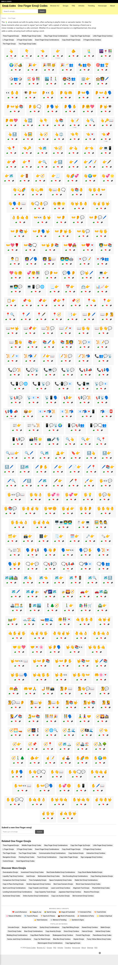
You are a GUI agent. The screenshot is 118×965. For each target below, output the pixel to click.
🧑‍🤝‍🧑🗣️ (67, 716)
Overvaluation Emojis (10, 872)
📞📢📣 (85, 370)
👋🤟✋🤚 (79, 204)
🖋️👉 (58, 481)
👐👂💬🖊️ (98, 217)
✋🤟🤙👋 (81, 800)
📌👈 (26, 301)
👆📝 (74, 120)
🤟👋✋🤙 (96, 647)
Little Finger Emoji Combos (102, 36)
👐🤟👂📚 (50, 245)
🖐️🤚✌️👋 (30, 508)
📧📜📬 (66, 411)
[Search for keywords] (20, 11)
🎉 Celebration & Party (85, 916)
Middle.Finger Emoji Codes (31, 36)
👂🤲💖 (11, 120)
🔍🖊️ (29, 453)
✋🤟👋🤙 (59, 800)
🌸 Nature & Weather (13, 916)
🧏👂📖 (65, 689)
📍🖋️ (41, 314)
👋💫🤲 (36, 190)
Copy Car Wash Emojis (42, 939)
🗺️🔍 (92, 578)
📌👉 (42, 301)
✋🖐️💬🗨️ (15, 800)
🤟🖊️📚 (101, 661)
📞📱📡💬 (41, 384)
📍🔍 (10, 314)
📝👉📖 (48, 356)
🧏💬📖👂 (16, 703)
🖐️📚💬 (10, 508)
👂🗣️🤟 (52, 107)
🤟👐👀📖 (19, 661)
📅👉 (70, 287)
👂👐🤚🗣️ (103, 93)
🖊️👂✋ (41, 467)
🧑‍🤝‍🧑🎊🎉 (51, 716)
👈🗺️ (42, 148)
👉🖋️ (106, 162)
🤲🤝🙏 (30, 689)
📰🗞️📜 (33, 425)
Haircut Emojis (87, 931)
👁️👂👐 (30, 93)
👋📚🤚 (76, 190)
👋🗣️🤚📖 (17, 204)
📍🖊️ (25, 314)
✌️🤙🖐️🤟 (68, 813)
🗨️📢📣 (67, 564)
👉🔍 (42, 162)
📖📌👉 (30, 328)
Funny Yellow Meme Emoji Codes (99, 939)
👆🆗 (28, 120)
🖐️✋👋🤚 (105, 508)
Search (42, 11)
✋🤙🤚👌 (37, 800)
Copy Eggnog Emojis (72, 943)
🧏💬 (104, 689)
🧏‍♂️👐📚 (33, 716)
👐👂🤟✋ (63, 231)
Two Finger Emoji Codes (27, 44)
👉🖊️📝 (90, 162)
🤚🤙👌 (81, 633)
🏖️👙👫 (33, 79)
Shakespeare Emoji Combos (63, 935)
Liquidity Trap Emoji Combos (13, 876)
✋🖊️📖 (97, 786)
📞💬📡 (32, 370)
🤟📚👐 (83, 661)
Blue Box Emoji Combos (61, 939)
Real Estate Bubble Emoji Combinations (61, 872)
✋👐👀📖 (22, 786)
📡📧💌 (33, 398)
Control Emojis (8, 861)
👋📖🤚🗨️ (57, 190)
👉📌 (11, 162)
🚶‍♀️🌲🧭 (52, 605)
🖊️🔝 (26, 481)
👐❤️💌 (87, 245)
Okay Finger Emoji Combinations (56, 36)
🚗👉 (84, 592)
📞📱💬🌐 (19, 384)
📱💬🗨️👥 (98, 425)
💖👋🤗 (15, 273)
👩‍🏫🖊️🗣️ (31, 259)
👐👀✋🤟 (42, 217)
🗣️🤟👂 (14, 564)
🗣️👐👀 (67, 550)
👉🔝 (58, 162)
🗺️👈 (43, 578)
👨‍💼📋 (14, 259)
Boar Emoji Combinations (33, 931)
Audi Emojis (30, 876)
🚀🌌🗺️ (50, 592)
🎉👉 (32, 65)
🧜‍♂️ (89, 51)
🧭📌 (32, 744)
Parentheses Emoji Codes (102, 935)
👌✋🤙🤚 (20, 217)
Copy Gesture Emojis (76, 853)
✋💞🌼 (64, 786)
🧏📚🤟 (71, 703)
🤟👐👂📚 (41, 661)
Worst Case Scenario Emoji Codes (88, 884)
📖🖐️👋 (83, 328)
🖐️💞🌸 (53, 495)
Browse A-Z (54, 6)
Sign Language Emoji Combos (91, 857)
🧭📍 (48, 744)
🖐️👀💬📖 (16, 495)
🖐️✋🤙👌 (19, 522)
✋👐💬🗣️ (44, 786)
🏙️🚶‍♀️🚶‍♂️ (51, 79)
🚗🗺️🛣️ (101, 592)
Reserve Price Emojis (91, 892)
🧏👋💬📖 (85, 689)
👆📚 (59, 120)
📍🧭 (56, 314)
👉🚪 (24, 176)
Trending (91, 6)
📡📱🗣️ (51, 398)
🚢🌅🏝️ (16, 605)
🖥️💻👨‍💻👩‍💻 (63, 522)
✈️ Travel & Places (31, 916)
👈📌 (105, 134)
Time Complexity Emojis (37, 880)
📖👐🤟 (12, 328)
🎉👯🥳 (49, 65)
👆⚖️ (59, 134)
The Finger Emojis (9, 44)
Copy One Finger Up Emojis (80, 36)
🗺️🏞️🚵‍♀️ (11, 578)
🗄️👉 (43, 536)
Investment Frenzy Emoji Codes (32, 872)
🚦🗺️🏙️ (34, 605)
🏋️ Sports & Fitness (48, 916)
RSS (95, 948)
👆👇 (43, 120)
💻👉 (103, 273)
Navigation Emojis (9, 857)
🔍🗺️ (44, 453)
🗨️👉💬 (32, 564)
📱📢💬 (18, 439)
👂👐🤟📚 (14, 107)
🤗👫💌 (64, 619)
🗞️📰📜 (14, 550)
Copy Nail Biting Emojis (70, 927)
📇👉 (85, 287)
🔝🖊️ (9, 467)
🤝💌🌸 (36, 647)
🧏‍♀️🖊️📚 (15, 716)
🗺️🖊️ (15, 592)
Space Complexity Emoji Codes (60, 880)
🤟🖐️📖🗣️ (19, 675)
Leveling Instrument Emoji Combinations (17, 892)
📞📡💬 (67, 370)
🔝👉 (106, 453)
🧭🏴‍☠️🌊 (86, 730)
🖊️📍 (91, 467)
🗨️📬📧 (85, 564)
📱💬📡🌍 (53, 425)
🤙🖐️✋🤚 (84, 619)
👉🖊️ (73, 162)
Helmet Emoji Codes (103, 931)
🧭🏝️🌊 (69, 730)
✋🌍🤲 (100, 758)
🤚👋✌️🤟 (61, 633)
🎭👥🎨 (84, 65)
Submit (39, 832)
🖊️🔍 (11, 481)
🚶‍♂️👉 (69, 605)
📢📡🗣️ (102, 398)
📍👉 (106, 301)
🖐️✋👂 (85, 508)
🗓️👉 (74, 536)
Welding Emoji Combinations (17, 935)
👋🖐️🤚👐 (96, 190)
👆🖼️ (28, 134)
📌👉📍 (59, 301)
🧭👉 (16, 744)
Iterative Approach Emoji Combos (39, 884)
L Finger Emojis (8, 40)
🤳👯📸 (48, 689)
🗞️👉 (105, 536)
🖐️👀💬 (105, 481)
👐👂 (61, 217)
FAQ (73, 6)
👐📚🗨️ (30, 245)
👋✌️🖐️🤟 (101, 204)
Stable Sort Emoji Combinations (86, 880)
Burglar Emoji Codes (29, 927)
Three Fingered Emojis (11, 36)
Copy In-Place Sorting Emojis (13, 884)
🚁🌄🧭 (67, 592)
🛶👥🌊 (46, 619)
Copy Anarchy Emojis (53, 931)
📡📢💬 (15, 398)
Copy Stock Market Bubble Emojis (90, 872)
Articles (81, 6)
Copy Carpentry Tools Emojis (45, 892)
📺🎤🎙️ (53, 439)
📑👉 (72, 314)
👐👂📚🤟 (19, 231)
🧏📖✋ (53, 703)
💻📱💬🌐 (35, 287)
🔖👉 (75, 453)
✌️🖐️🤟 (48, 813)
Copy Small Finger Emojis (71, 40)
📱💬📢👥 (75, 425)
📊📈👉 (102, 287)
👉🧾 (55, 176)
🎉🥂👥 (66, 65)
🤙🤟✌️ (104, 619)
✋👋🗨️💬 (77, 772)
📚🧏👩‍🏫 (66, 342)
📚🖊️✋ (49, 342)
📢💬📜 (84, 398)
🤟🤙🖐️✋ (41, 675)
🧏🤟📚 (89, 703)
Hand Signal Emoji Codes (25, 861)
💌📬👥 (102, 259)
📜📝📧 (12, 356)
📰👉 (17, 425)
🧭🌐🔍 (51, 730)
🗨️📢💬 (50, 564)
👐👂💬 (77, 217)
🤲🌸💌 (101, 675)
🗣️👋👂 (50, 550)
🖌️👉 (89, 481)
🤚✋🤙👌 (101, 633)
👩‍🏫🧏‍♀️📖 (49, 259)
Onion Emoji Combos (71, 931)
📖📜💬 (48, 328)
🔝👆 (91, 453)
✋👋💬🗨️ (37, 772)
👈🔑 (26, 148)
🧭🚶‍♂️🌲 (18, 758)
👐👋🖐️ (101, 231)
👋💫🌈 (19, 190)
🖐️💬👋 (104, 495)
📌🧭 (75, 301)
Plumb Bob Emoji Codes (101, 888)
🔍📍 (101, 439)
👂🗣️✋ (70, 107)
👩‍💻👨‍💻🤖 (66, 259)
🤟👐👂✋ (63, 661)
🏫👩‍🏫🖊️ (102, 79)
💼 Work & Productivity (66, 916)
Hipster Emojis (78, 939)
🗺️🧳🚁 (32, 592)
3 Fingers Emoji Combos (92, 40)
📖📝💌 (65, 328)
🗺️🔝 (107, 578)
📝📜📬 (83, 356)
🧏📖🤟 (35, 703)
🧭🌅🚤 (15, 730)
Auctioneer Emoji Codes (11, 896)
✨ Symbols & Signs (76, 920)
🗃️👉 (28, 536)
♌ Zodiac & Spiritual (104, 916)
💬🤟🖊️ (86, 273)
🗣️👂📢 (32, 550)
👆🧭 (43, 134)
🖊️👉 (58, 467)
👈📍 (11, 148)
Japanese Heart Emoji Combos (70, 892)
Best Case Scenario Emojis (63, 884)
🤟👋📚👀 (74, 647)
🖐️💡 (87, 495)
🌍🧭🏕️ (15, 65)
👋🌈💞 (72, 176)
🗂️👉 (12, 536)
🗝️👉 (90, 536)
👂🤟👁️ (105, 107)
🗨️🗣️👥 (103, 564)
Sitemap (90, 948)
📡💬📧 (101, 384)
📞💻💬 (50, 370)
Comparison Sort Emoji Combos (14, 880)
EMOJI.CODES (6, 1)
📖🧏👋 (15, 342)
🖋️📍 (73, 481)
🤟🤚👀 (61, 675)
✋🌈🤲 (82, 758)
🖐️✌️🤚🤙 (41, 522)
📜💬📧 (84, 342)
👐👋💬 (83, 231)
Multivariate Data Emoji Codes (49, 876)
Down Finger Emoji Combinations (47, 40)
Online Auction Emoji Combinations (36, 896)
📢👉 (67, 398)
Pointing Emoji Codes (26, 857)
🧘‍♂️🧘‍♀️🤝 (84, 716)
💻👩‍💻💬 (15, 287)
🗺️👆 (28, 578)
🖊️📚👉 (107, 467)
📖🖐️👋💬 (103, 328)
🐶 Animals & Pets (84, 912)
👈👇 (74, 134)
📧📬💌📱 (87, 411)
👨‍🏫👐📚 (105, 245)
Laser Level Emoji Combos (60, 888)
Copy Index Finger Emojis (69, 857)
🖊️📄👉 (74, 467)
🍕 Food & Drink (100, 912)
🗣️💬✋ (85, 550)
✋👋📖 (56, 772)
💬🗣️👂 (69, 273)
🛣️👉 (102, 605)
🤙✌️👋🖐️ (39, 633)
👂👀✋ (48, 93)
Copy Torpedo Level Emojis (38, 888)
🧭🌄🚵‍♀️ (102, 716)
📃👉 (54, 287)
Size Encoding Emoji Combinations (75, 876)
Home (4, 18)
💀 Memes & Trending (58, 920)
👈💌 (90, 134)
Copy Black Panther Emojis (40, 935)
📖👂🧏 (106, 314)
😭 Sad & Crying (50, 912)
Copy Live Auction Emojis (60, 896)
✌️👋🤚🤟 (103, 800)
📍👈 (91, 301)
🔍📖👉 (12, 453)
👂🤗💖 (87, 107)
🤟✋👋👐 (81, 675)
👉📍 (26, 162)
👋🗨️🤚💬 (39, 204)
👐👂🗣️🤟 (41, 231)
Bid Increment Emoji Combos (83, 896)
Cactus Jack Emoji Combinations (19, 939)
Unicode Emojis (13, 927)
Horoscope (102, 6)
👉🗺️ (9, 176)
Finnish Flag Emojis (83, 935)
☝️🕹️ (65, 758)
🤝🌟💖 (19, 647)
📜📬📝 (30, 356)
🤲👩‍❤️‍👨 (13, 689)
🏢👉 (85, 79)
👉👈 (89, 148)
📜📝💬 (102, 342)
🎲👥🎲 (15, 79)
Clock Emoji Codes (14, 931)
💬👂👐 (51, 273)
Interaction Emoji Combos (96, 853)
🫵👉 (34, 758)
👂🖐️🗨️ (34, 107)
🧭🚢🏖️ (82, 744)
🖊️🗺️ (42, 481)
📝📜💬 (65, 356)
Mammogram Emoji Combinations (50, 943)
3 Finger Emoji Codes (24, 40)
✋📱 (81, 786)
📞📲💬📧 (63, 384)
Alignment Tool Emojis (81, 888)
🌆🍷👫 (105, 51)
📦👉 (28, 411)
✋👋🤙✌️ (99, 772)
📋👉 (11, 301)
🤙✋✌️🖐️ (17, 633)
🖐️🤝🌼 (50, 508)
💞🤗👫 (33, 273)
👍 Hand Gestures (40, 920)
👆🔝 (12, 134)
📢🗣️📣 (11, 411)
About (112, 6)
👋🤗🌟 (59, 204)
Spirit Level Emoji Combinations (14, 888)
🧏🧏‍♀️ (105, 703)
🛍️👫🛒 (85, 605)
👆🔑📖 (106, 120)
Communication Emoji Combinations (52, 853)
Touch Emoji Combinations (47, 857)
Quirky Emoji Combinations (49, 927)
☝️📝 (50, 758)
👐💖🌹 (12, 245)
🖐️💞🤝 (71, 495)
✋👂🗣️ (17, 772)
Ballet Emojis (105, 927)
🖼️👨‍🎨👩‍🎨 (101, 522)
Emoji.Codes (31, 948)
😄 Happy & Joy (35, 912)
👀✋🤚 (12, 93)
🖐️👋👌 (35, 495)
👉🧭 (40, 176)
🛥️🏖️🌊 (29, 619)
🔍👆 (70, 439)
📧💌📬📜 (47, 411)
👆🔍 (90, 120)
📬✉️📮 (106, 411)
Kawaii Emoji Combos (90, 927)
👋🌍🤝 (90, 176)
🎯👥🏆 (102, 65)
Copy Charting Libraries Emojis (102, 876)
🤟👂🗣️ (54, 647)
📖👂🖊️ (89, 314)
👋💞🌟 (107, 176)
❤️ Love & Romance (19, 912)
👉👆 (73, 148)
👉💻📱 (105, 148)
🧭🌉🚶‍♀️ (33, 730)
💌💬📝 (84, 259)
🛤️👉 (12, 619)
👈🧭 (58, 148)
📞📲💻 (83, 384)
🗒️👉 (59, 536)
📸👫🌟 (35, 439)
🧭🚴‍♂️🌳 (100, 744)
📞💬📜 (14, 370)
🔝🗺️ (24, 467)
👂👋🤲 (65, 93)
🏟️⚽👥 (69, 79)
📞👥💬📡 (103, 356)
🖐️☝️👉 (67, 508)
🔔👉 (60, 453)
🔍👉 (85, 439)
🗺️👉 (59, 578)
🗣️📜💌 (103, 550)
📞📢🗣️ (103, 370)
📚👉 (32, 342)
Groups (65, 6)
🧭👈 (103, 730)
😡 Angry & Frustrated (67, 912)
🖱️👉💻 (83, 522)
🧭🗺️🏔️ (64, 744)
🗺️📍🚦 (75, 578)
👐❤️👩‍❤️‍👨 (70, 245)
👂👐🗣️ (83, 93)
